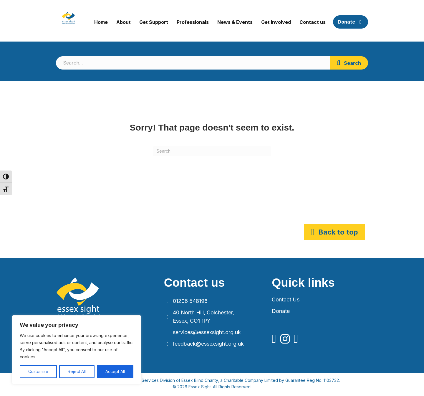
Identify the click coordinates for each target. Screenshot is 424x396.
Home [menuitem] (101, 22)
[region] (76, 349)
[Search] (212, 151)
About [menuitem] (123, 22)
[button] (349, 63)
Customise (38, 371)
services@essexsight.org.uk (207, 332)
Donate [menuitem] (350, 22)
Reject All (77, 371)
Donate (281, 311)
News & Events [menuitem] (235, 22)
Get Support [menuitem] (153, 22)
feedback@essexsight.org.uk (208, 344)
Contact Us (285, 299)
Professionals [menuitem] (193, 22)
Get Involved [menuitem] (276, 22)
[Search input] (193, 63)
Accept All (115, 371)
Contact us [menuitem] (312, 22)
